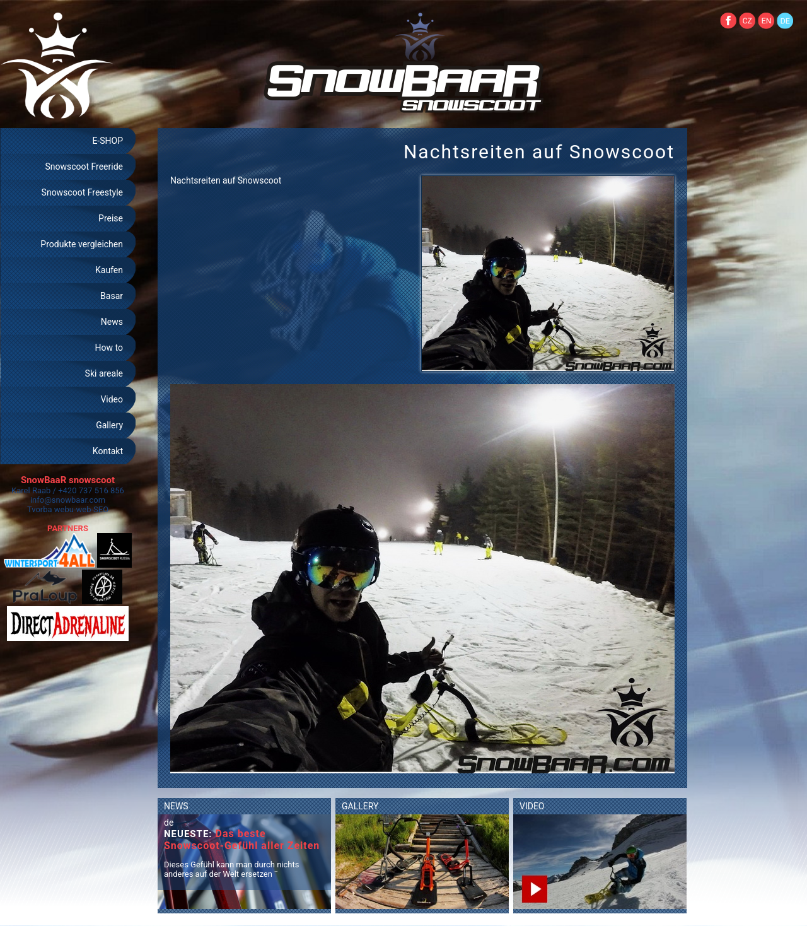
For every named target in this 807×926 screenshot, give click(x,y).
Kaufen (109, 270)
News (112, 322)
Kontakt (108, 451)
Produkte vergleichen (81, 244)
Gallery (109, 425)
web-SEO (92, 509)
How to (109, 348)
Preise (110, 218)
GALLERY (360, 806)
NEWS (176, 806)
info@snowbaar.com (67, 500)
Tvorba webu (50, 509)
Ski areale (104, 373)
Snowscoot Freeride (84, 166)
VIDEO (532, 806)
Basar (111, 296)
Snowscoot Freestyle (82, 192)
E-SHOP (107, 141)
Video (111, 399)
